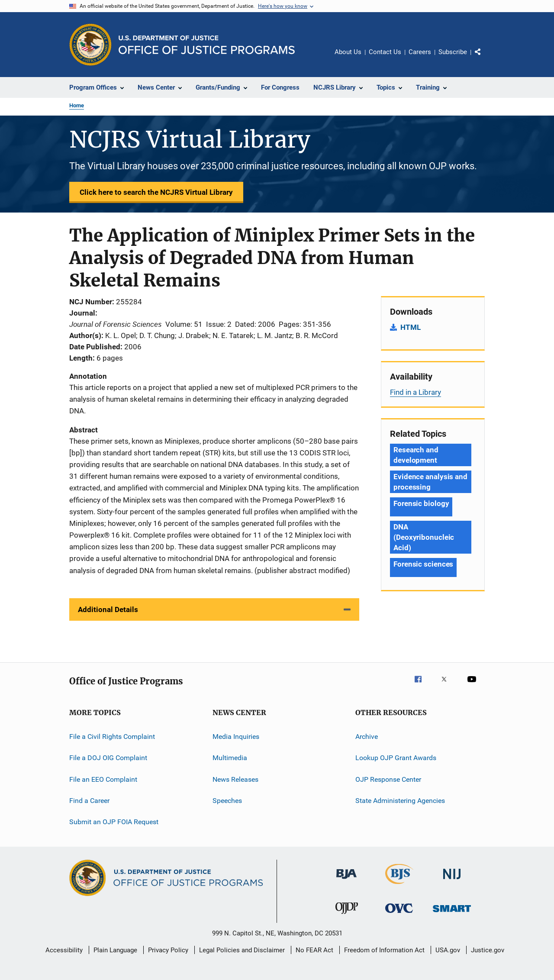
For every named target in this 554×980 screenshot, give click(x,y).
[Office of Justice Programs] (90, 44)
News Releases (235, 779)
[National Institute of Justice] (452, 880)
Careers (420, 52)
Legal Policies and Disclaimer (242, 950)
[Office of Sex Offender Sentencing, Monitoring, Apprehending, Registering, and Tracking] (452, 913)
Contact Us (385, 52)
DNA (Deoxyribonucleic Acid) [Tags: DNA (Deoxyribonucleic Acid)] (423, 537)
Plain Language (115, 950)
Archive (366, 736)
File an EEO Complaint (103, 779)
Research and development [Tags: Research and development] (415, 454)
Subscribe (452, 52)
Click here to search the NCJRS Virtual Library (156, 192)
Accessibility (64, 950)
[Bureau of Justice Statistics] (399, 885)
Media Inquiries (236, 736)
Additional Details (108, 609)
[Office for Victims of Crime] (399, 914)
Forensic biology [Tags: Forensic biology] (421, 503)
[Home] (207, 44)
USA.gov (447, 950)
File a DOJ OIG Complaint (108, 758)
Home (76, 105)
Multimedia (230, 758)
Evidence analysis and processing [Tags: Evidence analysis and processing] (430, 481)
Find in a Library (415, 392)
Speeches (227, 800)
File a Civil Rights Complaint (112, 736)
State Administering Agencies (400, 800)
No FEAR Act (314, 950)
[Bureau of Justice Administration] (346, 880)
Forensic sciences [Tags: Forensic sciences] (423, 564)
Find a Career (89, 800)
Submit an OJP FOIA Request (113, 822)
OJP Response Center (388, 779)
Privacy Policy (168, 950)
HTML (410, 327)
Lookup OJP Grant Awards (395, 758)
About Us (348, 52)
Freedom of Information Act (384, 950)
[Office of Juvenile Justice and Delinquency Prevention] (346, 915)
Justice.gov (487, 950)
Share (485, 58)
